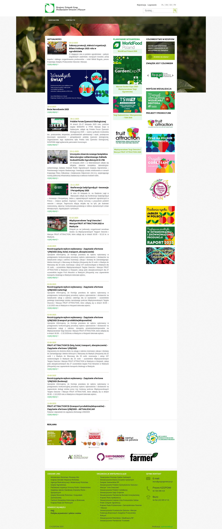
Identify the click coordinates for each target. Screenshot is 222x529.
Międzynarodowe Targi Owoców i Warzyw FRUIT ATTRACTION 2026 (127, 151)
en (167, 5)
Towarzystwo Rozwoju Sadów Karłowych (116, 477)
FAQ (52, 511)
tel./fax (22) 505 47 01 (161, 500)
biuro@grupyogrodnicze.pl (163, 482)
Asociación (53, 20)
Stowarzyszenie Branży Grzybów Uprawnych (117, 480)
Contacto (70, 20)
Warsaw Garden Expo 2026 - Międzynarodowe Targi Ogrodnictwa (127, 89)
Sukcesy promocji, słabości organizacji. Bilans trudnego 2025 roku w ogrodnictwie (87, 48)
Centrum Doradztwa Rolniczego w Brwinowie (68, 500)
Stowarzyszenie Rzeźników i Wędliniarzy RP (117, 518)
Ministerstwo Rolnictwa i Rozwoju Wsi (65, 477)
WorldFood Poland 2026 (127, 51)
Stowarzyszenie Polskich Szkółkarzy (113, 490)
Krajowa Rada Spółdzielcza (110, 498)
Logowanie (152, 5)
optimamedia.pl (166, 527)
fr (175, 5)
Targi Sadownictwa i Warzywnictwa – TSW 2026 (127, 116)
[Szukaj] (158, 10)
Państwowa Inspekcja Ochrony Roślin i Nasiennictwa (70, 487)
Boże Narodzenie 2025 (58, 109)
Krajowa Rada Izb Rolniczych (62, 503)
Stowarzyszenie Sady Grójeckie (112, 493)
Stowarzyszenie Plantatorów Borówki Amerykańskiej (119, 495)
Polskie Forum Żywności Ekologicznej (88, 121)
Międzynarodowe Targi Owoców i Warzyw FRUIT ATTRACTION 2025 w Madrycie (86, 223)
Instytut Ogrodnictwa (58, 485)
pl (163, 5)
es (171, 5)
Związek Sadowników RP (109, 482)
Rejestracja (141, 5)
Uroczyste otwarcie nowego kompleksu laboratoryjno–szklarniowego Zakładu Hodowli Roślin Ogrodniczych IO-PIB (89, 157)
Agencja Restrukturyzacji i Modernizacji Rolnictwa (69, 482)
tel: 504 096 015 (159, 491)
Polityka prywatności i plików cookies (66, 513)
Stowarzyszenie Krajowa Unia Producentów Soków (119, 500)
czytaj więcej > (52, 64)
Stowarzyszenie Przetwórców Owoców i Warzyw (118, 510)
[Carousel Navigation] (160, 75)
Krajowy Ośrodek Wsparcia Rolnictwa (65, 480)
